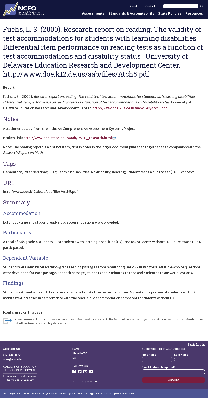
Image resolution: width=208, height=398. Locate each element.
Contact (150, 6)
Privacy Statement (127, 394)
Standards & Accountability (131, 13)
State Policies (169, 13)
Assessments (93, 13)
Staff (75, 357)
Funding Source (84, 381)
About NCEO (79, 353)
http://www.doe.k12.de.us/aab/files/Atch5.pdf (129, 108)
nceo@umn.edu (12, 359)
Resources (194, 13)
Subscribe (173, 380)
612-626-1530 (12, 354)
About (133, 6)
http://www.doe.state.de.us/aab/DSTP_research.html (69, 138)
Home (75, 348)
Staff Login (196, 344)
